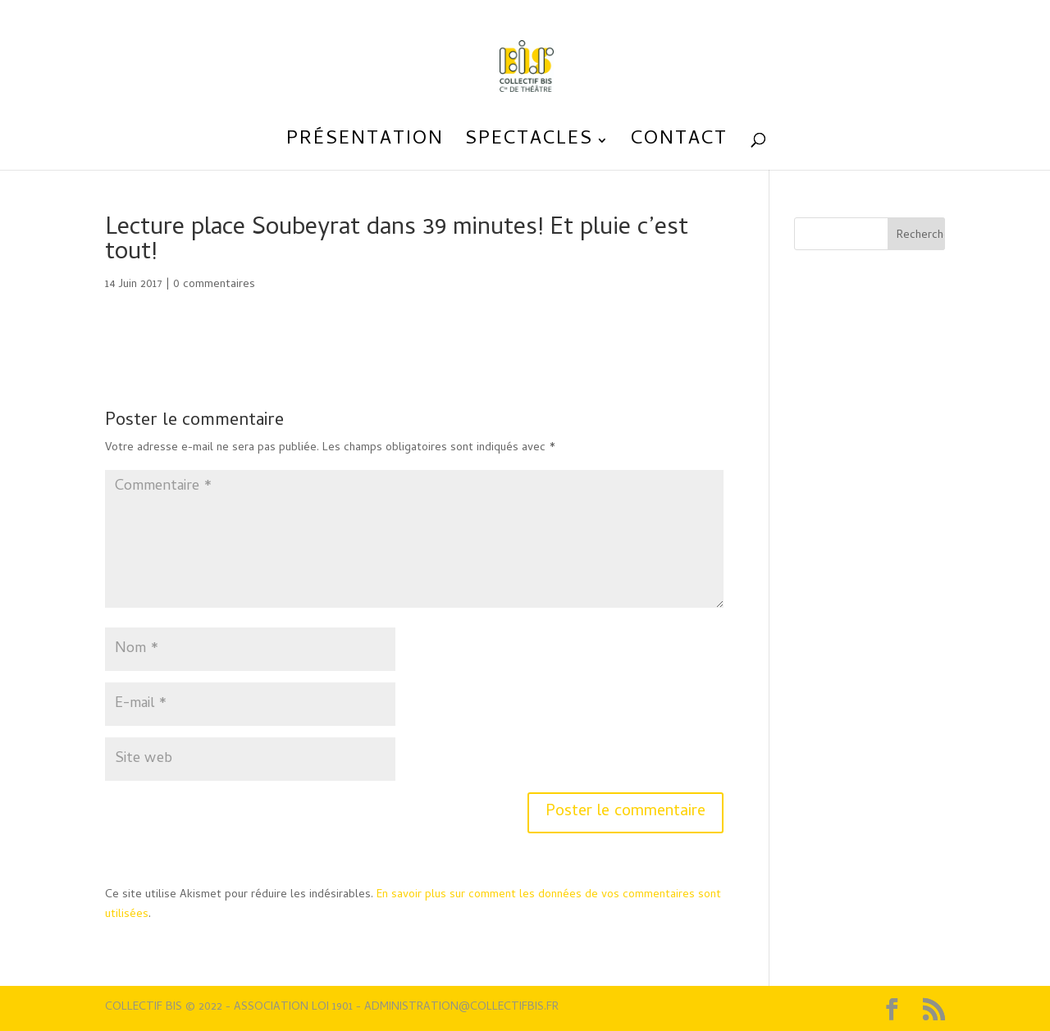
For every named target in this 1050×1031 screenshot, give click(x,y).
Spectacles (529, 145)
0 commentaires (214, 285)
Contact (679, 145)
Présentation (365, 145)
